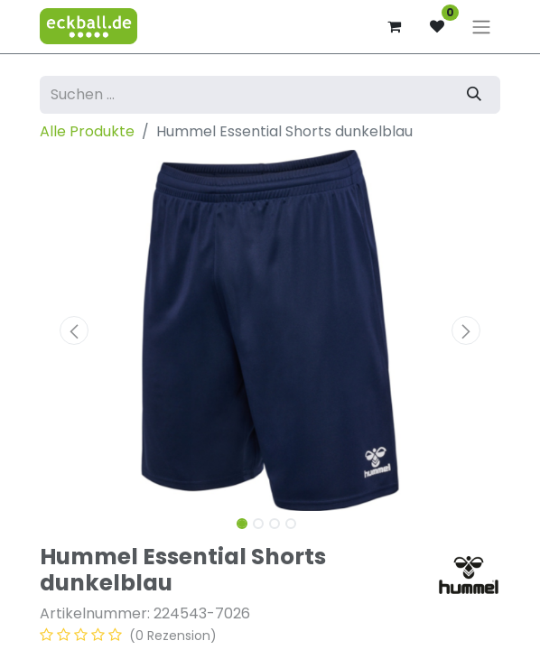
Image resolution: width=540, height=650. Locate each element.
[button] (74, 330)
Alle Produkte (87, 131)
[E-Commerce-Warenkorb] (394, 26)
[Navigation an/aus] (481, 26)
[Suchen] (474, 95)
